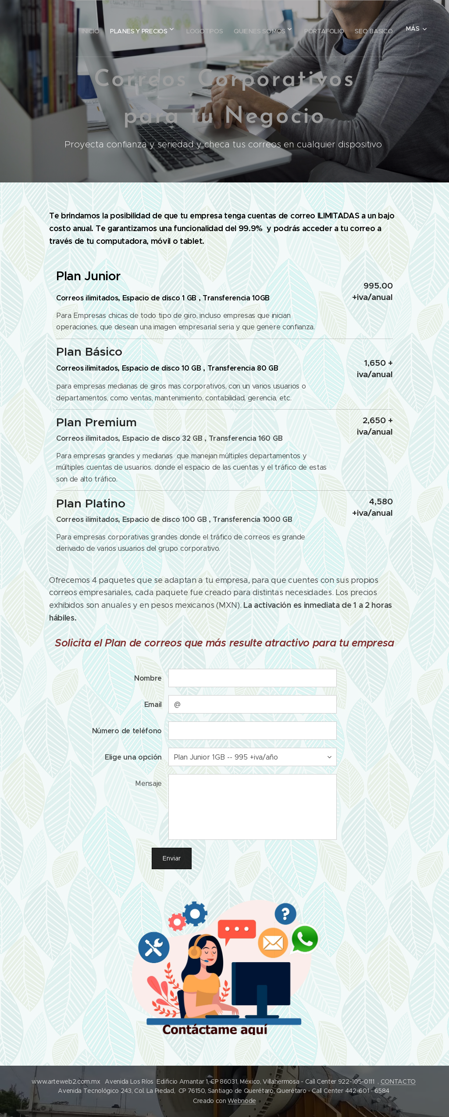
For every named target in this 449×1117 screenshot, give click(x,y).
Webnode (242, 1101)
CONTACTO (398, 1081)
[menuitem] (118, 28)
